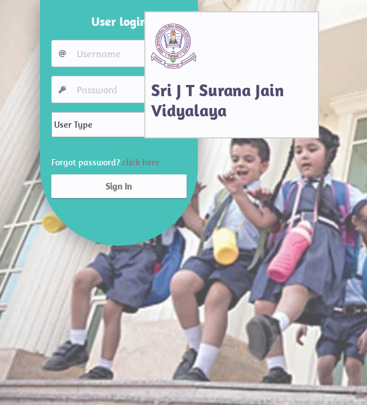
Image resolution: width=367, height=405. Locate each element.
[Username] (129, 53)
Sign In (118, 186)
